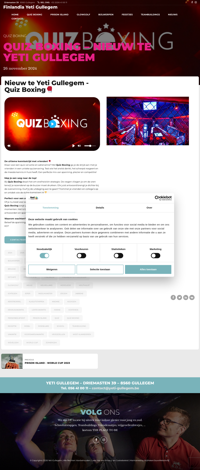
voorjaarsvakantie (34, 334)
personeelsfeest (16, 318)
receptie (12, 326)
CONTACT (17, 18)
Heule (29, 285)
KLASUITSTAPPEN (36, 302)
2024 (10, 253)
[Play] (73, 145)
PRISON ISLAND (59, 14)
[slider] (90, 145)
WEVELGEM (13, 343)
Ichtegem (12, 293)
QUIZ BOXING (34, 14)
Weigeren (51, 269)
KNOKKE (55, 302)
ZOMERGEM (51, 343)
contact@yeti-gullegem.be (115, 388)
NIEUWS (172, 14)
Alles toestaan (148, 269)
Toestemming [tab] (51, 207)
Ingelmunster (45, 293)
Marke (57, 310)
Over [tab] (149, 207)
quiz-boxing (73, 318)
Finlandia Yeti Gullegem (30, 7)
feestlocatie (30, 277)
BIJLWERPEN (106, 14)
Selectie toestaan (100, 269)
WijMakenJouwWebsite (155, 460)
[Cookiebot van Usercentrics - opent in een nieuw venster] (157, 198)
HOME (15, 14)
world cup (32, 343)
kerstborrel (14, 302)
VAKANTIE (12, 334)
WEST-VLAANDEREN (82, 334)
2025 (22, 253)
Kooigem (71, 302)
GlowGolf (13, 285)
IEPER (27, 293)
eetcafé (12, 277)
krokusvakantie (16, 310)
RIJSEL (27, 326)
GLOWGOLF (83, 14)
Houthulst (84, 285)
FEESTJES (127, 14)
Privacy (108, 460)
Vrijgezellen (58, 334)
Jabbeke (79, 293)
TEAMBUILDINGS (150, 14)
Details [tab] (100, 207)
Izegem (63, 293)
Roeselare (43, 326)
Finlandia (49, 277)
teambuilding (79, 326)
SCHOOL (60, 326)
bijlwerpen (13, 261)
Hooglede (65, 285)
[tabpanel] (148, 121)
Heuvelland (47, 285)
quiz (57, 318)
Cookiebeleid (122, 460)
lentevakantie (39, 310)
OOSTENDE (73, 310)
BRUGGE (12, 269)
